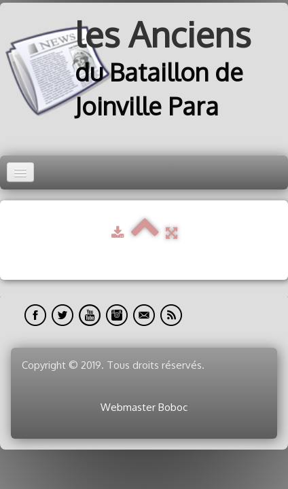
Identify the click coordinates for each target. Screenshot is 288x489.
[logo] (144, 71)
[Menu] (20, 172)
